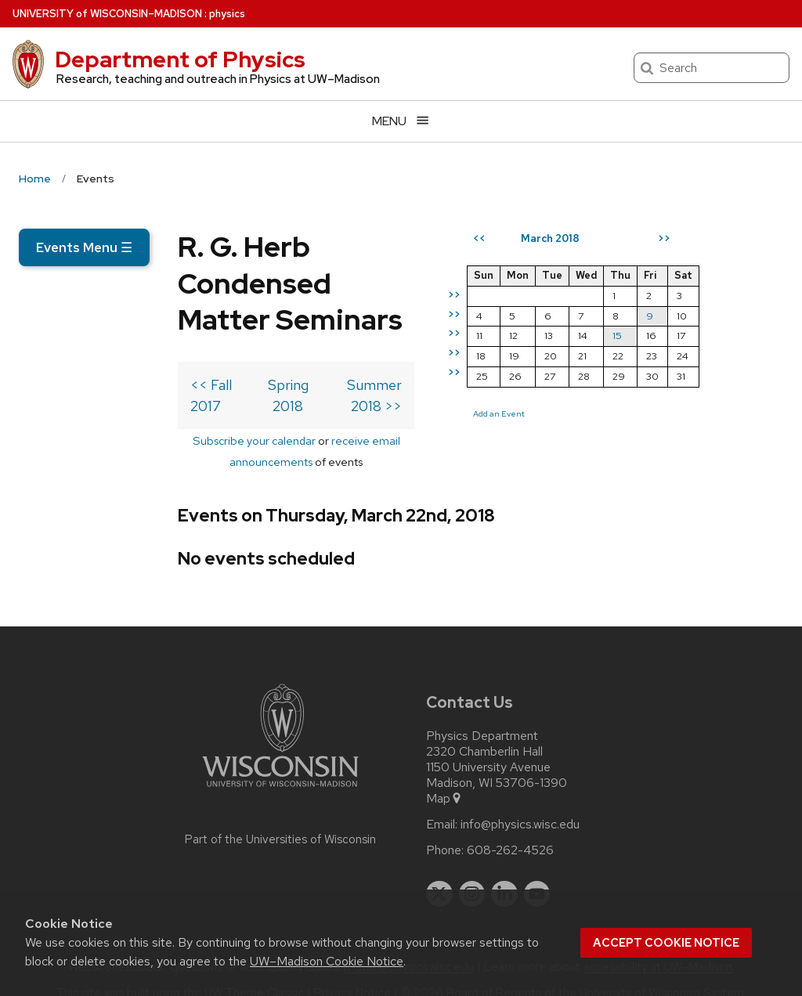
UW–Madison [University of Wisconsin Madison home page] (107, 13)
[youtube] (537, 871)
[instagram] (472, 871)
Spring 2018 (234, 404)
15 (701, 392)
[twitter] (439, 871)
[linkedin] (504, 871)
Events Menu (84, 247)
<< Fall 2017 (69, 404)
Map (444, 776)
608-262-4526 (510, 827)
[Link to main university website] (280, 767)
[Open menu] (401, 121)
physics (227, 13)
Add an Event (583, 470)
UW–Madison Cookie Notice (326, 961)
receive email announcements (303, 438)
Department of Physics (180, 59)
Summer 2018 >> (431, 404)
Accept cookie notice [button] (666, 943)
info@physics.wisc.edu (520, 802)
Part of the (280, 817)
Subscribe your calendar (148, 438)
